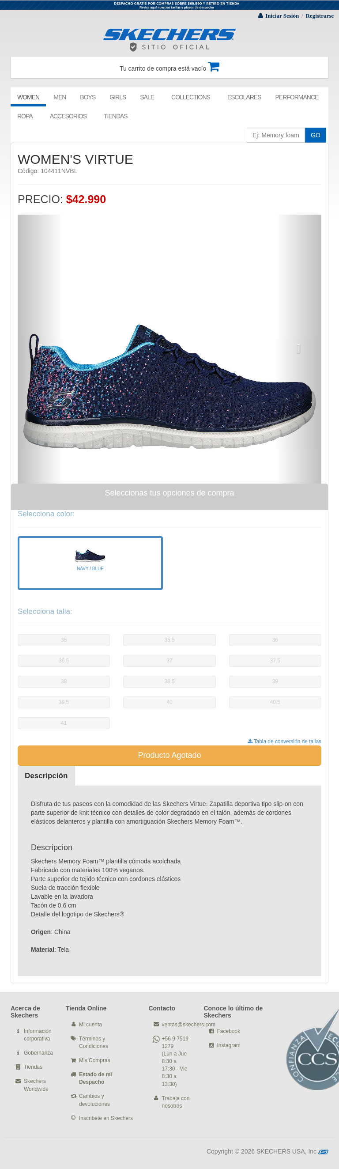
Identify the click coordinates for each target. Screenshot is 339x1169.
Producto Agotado (169, 755)
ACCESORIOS (68, 116)
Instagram (229, 1045)
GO (315, 135)
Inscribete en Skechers (106, 1118)
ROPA (25, 116)
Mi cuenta (90, 1024)
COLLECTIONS (190, 97)
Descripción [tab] (46, 776)
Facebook (229, 1031)
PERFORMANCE (296, 97)
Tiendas (33, 1067)
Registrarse (319, 15)
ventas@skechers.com (189, 1024)
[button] (40, 349)
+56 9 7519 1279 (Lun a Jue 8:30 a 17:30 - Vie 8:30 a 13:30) (175, 1061)
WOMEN (28, 97)
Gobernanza (38, 1053)
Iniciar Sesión (282, 15)
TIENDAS (116, 116)
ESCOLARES (244, 97)
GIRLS (117, 97)
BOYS (87, 97)
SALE (147, 97)
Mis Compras (94, 1060)
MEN (59, 97)
